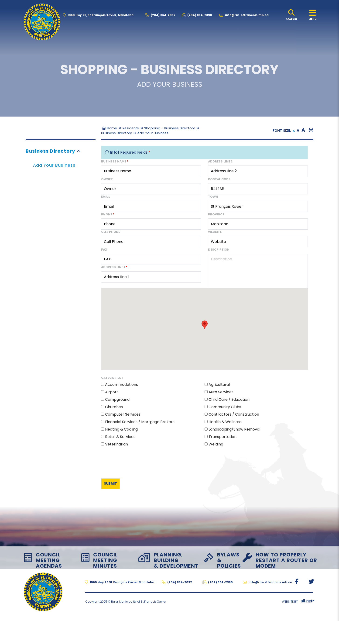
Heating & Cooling (121, 429)
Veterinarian (116, 444)
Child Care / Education (229, 399)
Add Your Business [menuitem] (54, 165)
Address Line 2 (220, 161)
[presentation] (136, 462)
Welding (216, 444)
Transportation (222, 436)
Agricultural (219, 384)
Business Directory (116, 133)
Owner (107, 179)
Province (216, 214)
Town (213, 197)
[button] (78, 150)
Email (105, 197)
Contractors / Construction (234, 414)
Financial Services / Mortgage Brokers (140, 421)
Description (218, 250)
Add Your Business (152, 133)
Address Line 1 (114, 267)
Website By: (298, 602)
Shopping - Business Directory (169, 128)
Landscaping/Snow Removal (234, 429)
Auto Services (221, 392)
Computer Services (122, 414)
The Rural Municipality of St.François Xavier (42, 22)
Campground (117, 399)
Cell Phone (110, 232)
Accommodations (121, 384)
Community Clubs (225, 407)
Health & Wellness (225, 421)
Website (215, 232)
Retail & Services (120, 436)
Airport (111, 392)
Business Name (114, 161)
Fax (104, 250)
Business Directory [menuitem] (50, 151)
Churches (114, 407)
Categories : (112, 378)
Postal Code (219, 179)
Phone (107, 214)
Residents (131, 128)
